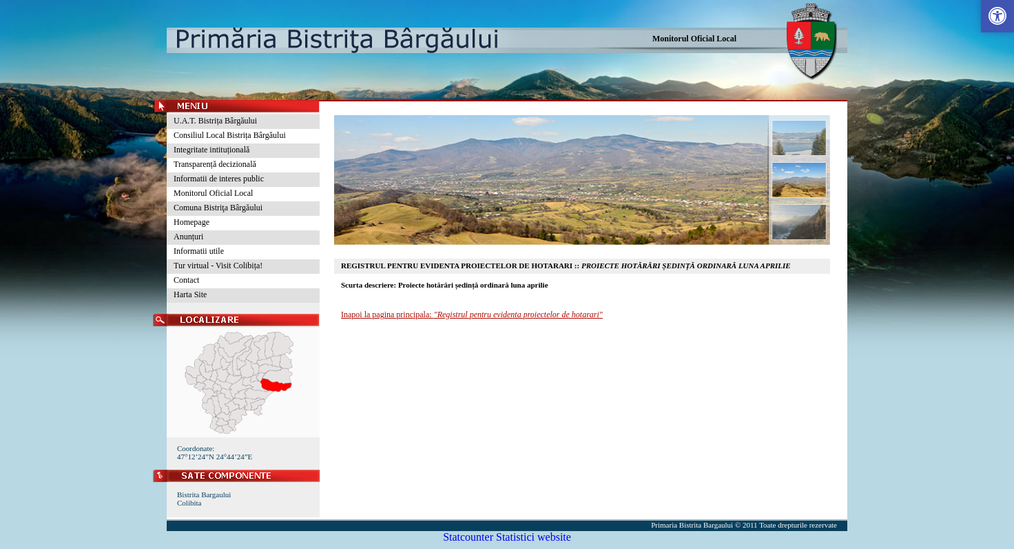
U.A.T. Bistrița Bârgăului (215, 121)
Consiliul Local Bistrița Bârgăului (230, 135)
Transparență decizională (215, 164)
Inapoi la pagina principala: (472, 314)
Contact (186, 280)
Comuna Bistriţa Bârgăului (218, 207)
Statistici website (533, 537)
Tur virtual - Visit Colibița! (218, 265)
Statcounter (468, 537)
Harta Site (190, 294)
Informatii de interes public (219, 178)
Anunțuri (188, 236)
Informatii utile (199, 251)
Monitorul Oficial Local (694, 38)
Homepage (191, 222)
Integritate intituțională (211, 149)
